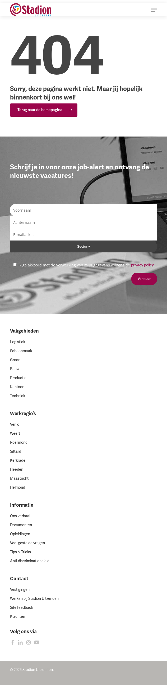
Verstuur (144, 279)
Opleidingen (20, 534)
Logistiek (17, 342)
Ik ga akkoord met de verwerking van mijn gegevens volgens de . (84, 264)
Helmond (17, 487)
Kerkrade (17, 460)
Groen (15, 360)
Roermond (18, 442)
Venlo (14, 424)
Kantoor (17, 387)
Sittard (15, 451)
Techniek (17, 396)
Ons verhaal (20, 516)
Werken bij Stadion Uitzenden (34, 598)
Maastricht (19, 478)
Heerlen (16, 469)
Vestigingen (20, 589)
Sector (82, 246)
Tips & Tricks (20, 552)
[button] (154, 9)
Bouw (15, 369)
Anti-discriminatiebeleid (29, 561)
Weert (15, 433)
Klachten (17, 616)
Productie (18, 378)
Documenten (21, 525)
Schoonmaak (21, 351)
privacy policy (142, 265)
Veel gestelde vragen (27, 543)
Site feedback (21, 607)
